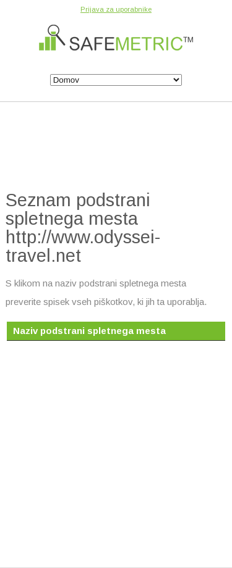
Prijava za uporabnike (116, 9)
